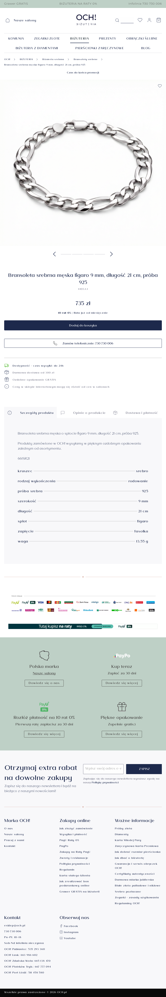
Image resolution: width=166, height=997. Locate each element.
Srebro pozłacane (128, 892)
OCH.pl (62, 992)
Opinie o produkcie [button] (83, 412)
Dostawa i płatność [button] (135, 412)
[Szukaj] (117, 20)
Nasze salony (44, 674)
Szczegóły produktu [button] (30, 412)
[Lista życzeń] (139, 21)
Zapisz (144, 769)
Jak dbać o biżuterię (129, 858)
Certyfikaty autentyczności (135, 874)
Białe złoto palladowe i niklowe (138, 886)
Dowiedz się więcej (122, 683)
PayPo (64, 846)
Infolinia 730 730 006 (145, 3)
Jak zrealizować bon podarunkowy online (75, 883)
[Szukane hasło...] (127, 20)
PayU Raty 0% (69, 840)
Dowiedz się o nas (44, 683)
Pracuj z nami (14, 840)
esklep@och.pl (14, 926)
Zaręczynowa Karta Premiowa (136, 846)
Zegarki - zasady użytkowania (137, 898)
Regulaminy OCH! (127, 903)
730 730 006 (12, 931)
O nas (8, 829)
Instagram (69, 932)
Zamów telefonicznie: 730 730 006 (83, 343)
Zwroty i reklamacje (74, 858)
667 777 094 (43, 967)
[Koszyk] (158, 21)
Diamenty (121, 834)
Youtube (68, 938)
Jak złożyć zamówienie (76, 829)
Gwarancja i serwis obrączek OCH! (136, 866)
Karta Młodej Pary (128, 840)
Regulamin (67, 870)
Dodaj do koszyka (83, 326)
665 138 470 (42, 961)
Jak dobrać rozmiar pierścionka (138, 852)
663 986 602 (29, 955)
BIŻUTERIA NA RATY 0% (78, 3)
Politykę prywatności (105, 783)
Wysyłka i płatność (73, 834)
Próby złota (123, 829)
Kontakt (9, 846)
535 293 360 (36, 949)
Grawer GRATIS (16, 3)
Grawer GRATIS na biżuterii (80, 892)
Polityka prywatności (75, 864)
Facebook (69, 926)
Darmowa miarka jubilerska (134, 880)
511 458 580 (36, 973)
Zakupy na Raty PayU (75, 852)
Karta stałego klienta (75, 876)
